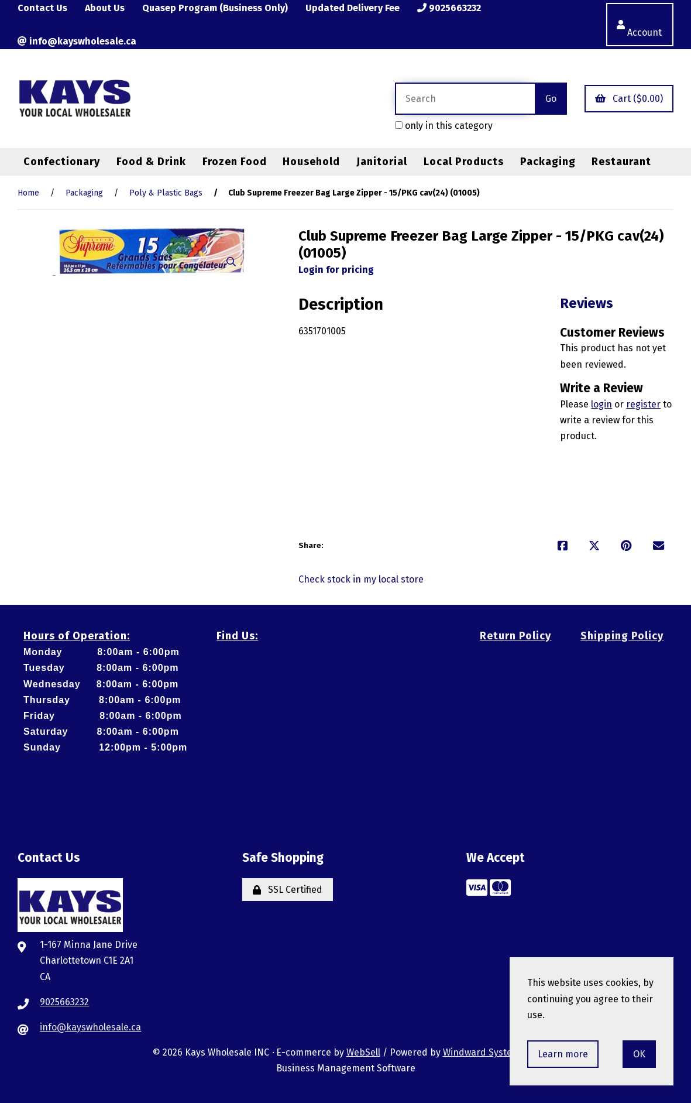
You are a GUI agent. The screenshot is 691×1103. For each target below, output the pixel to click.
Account (639, 24)
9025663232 (449, 7)
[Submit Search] (551, 99)
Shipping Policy (622, 635)
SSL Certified (287, 889)
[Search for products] (465, 99)
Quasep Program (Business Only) (215, 7)
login (601, 404)
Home (28, 193)
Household (311, 161)
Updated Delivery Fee (352, 7)
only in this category (444, 125)
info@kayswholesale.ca (77, 41)
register (643, 404)
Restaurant (621, 161)
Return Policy (515, 635)
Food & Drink (151, 161)
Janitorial (381, 161)
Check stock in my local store (361, 579)
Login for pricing (336, 269)
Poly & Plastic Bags (165, 193)
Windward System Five (491, 1052)
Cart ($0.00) (629, 98)
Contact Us (42, 7)
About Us (105, 7)
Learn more (563, 1054)
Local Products (464, 161)
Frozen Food (234, 161)
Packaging (548, 161)
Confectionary (61, 161)
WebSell (363, 1052)
